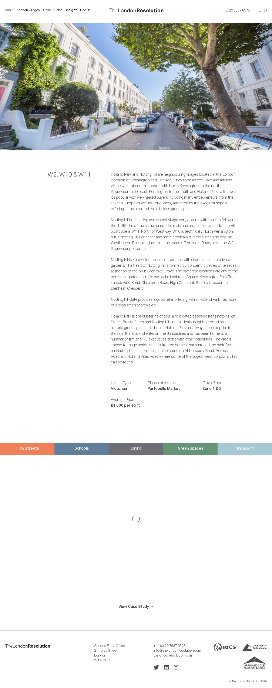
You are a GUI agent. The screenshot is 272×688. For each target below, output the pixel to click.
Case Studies (53, 10)
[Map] (136, 519)
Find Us (85, 10)
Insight (71, 10)
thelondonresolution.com (173, 655)
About (9, 10)
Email (263, 10)
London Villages (28, 10)
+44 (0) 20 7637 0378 (234, 10)
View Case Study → (136, 606)
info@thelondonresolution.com (177, 650)
